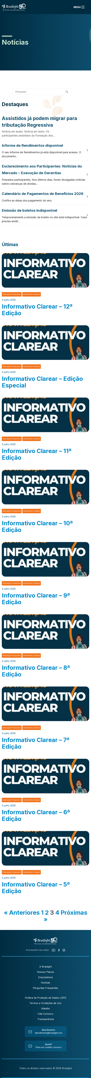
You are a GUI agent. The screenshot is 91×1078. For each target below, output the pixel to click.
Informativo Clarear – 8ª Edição (36, 671)
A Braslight (45, 966)
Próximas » (65, 916)
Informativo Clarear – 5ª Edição (36, 888)
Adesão (45, 1008)
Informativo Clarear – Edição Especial (42, 382)
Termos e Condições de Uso (45, 1003)
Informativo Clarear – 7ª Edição (35, 743)
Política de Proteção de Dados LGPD (45, 997)
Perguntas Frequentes (45, 987)
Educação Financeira (12, 294)
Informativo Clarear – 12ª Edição (37, 310)
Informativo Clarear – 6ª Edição (36, 815)
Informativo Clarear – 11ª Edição (36, 454)
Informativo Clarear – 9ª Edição (36, 599)
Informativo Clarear (31, 294)
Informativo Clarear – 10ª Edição (37, 526)
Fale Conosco (45, 1013)
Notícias (45, 982)
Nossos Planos (45, 971)
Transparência (45, 1019)
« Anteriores (22, 912)
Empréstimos (45, 977)
